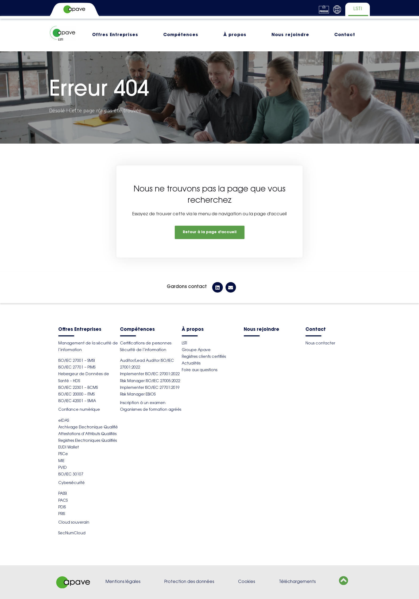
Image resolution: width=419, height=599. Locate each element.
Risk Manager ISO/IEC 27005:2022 (150, 381)
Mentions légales (123, 582)
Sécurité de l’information (143, 350)
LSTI (184, 343)
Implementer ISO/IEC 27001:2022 (150, 374)
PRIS (61, 514)
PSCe (63, 454)
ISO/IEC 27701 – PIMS (76, 368)
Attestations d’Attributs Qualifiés (87, 434)
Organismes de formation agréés (150, 410)
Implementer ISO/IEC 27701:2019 (150, 388)
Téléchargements (297, 582)
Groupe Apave (196, 350)
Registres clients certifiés (204, 357)
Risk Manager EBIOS (138, 395)
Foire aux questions (199, 370)
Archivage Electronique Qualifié (88, 427)
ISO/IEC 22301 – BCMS (78, 388)
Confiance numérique (79, 410)
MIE (61, 461)
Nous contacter (320, 343)
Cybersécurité (71, 483)
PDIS (62, 507)
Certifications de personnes (145, 343)
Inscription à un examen (142, 403)
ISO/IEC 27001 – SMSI (76, 361)
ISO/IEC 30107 (70, 475)
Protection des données (189, 582)
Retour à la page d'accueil (209, 232)
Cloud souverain (73, 523)
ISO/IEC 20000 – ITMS (76, 395)
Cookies (246, 582)
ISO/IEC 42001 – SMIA (77, 401)
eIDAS (63, 421)
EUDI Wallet (68, 448)
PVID (62, 468)
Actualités (191, 364)
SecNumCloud (72, 533)
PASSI (62, 494)
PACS (63, 501)
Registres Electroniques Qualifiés (87, 441)
